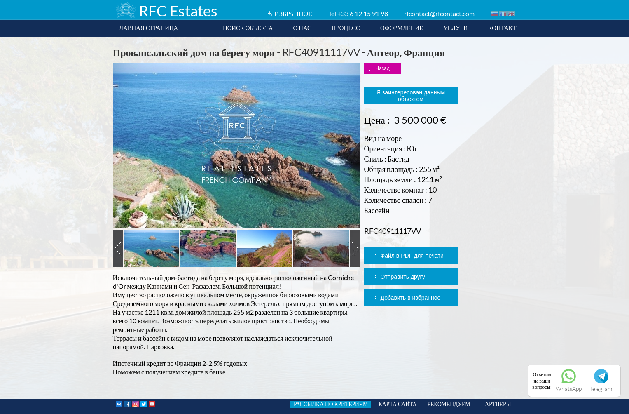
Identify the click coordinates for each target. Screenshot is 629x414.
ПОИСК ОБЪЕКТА (248, 27)
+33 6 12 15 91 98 (362, 13)
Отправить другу (403, 276)
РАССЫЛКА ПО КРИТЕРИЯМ (331, 404)
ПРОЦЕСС (346, 27)
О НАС (302, 27)
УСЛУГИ (455, 27)
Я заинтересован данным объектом (410, 95)
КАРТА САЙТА (397, 404)
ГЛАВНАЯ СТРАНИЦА (147, 27)
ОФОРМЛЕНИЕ (401, 27)
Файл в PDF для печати (412, 255)
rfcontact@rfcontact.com (439, 13)
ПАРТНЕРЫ (496, 404)
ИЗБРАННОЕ (293, 13)
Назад (383, 68)
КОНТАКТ (502, 27)
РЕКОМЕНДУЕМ (448, 404)
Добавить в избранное (411, 297)
